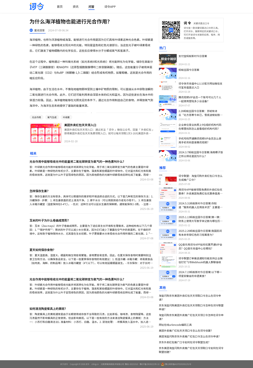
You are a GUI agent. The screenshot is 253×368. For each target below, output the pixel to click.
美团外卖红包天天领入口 (80, 125)
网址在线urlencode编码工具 (175, 325)
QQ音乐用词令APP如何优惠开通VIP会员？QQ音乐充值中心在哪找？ (200, 246)
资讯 (76, 6)
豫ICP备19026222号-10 (149, 364)
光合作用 (36, 117)
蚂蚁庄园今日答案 (189, 70)
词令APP (110, 6)
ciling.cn (95, 364)
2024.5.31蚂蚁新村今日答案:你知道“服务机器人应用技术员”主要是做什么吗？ (201, 207)
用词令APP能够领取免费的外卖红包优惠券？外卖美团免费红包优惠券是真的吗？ (201, 193)
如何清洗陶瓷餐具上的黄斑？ (48, 308)
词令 (188, 23)
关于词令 (64, 364)
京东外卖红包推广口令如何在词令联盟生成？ (185, 342)
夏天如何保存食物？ (43, 250)
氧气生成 (52, 117)
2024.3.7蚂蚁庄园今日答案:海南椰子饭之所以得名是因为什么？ (201, 154)
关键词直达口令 (201, 23)
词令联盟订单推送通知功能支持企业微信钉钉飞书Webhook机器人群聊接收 (201, 260)
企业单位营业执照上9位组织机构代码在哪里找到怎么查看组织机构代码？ (200, 126)
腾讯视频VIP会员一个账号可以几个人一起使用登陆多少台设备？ (200, 99)
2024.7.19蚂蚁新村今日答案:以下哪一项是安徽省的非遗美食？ (200, 274)
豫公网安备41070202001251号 (176, 364)
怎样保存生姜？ (40, 191)
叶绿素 (66, 117)
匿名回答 (39, 30)
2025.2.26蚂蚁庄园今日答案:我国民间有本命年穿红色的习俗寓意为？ (200, 233)
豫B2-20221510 (131, 364)
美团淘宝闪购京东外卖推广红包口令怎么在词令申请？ (190, 336)
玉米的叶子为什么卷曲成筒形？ (50, 220)
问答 (91, 6)
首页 (60, 6)
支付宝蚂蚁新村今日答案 (193, 56)
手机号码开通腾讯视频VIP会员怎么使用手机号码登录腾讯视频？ (200, 140)
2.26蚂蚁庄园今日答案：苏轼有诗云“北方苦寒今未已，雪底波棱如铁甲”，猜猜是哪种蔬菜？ (199, 115)
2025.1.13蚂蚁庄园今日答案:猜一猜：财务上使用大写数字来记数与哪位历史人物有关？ (201, 221)
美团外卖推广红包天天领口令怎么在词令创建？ (186, 330)
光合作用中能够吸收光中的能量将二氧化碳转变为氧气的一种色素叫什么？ (78, 161)
